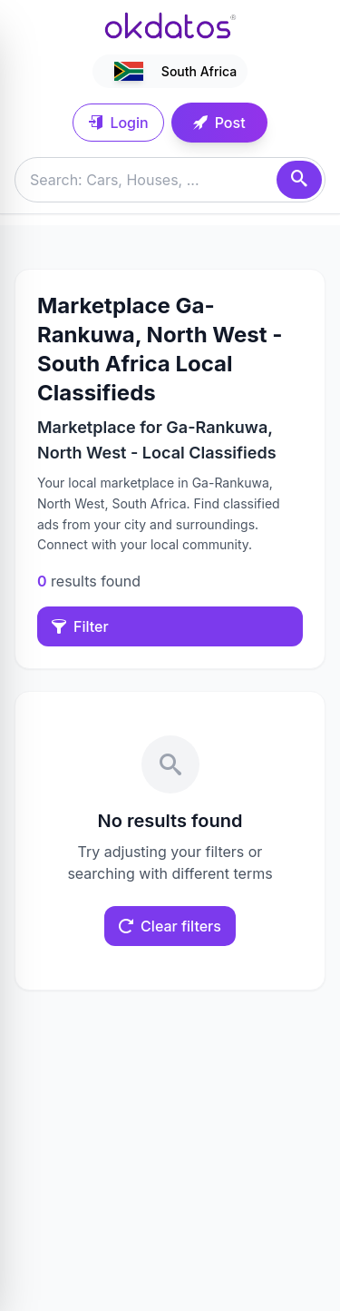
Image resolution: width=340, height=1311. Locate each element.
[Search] (299, 180)
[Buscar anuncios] (170, 179)
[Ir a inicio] (170, 25)
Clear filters (170, 926)
